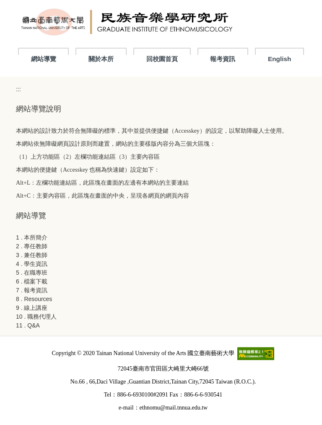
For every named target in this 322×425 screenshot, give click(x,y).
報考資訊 (222, 58)
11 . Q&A (28, 325)
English (279, 58)
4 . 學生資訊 (31, 263)
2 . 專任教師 (31, 246)
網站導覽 (43, 58)
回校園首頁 (162, 58)
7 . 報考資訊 (31, 290)
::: (18, 89)
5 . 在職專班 (31, 272)
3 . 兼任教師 (31, 255)
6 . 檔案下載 (31, 281)
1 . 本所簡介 (31, 237)
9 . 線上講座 (31, 307)
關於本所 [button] (101, 58)
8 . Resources (34, 299)
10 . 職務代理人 (36, 316)
